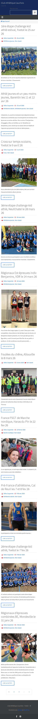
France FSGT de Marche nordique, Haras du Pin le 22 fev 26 (18, 421)
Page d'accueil (5, 21)
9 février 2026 (21, 493)
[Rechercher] (34, 12)
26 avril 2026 (20, 38)
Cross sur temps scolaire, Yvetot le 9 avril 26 (16, 143)
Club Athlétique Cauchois (12, 2)
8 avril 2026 (20, 150)
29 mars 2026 (21, 217)
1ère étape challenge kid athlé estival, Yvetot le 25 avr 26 (18, 29)
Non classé (18, 41)
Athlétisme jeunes (8, 41)
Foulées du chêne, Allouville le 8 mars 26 (18, 356)
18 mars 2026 (21, 281)
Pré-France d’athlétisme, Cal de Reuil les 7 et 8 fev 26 (18, 487)
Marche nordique (8, 433)
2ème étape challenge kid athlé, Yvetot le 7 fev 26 (16, 548)
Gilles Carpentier (9, 38)
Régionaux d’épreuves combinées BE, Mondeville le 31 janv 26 (18, 616)
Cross (5, 153)
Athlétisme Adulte (8, 108)
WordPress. (27, 710)
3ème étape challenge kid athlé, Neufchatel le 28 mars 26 (18, 209)
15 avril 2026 (20, 105)
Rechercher (14, 8)
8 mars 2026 (20, 362)
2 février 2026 (21, 625)
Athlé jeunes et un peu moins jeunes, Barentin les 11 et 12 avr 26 (18, 97)
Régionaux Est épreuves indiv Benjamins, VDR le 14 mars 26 (19, 274)
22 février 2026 (21, 430)
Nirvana (20, 710)
